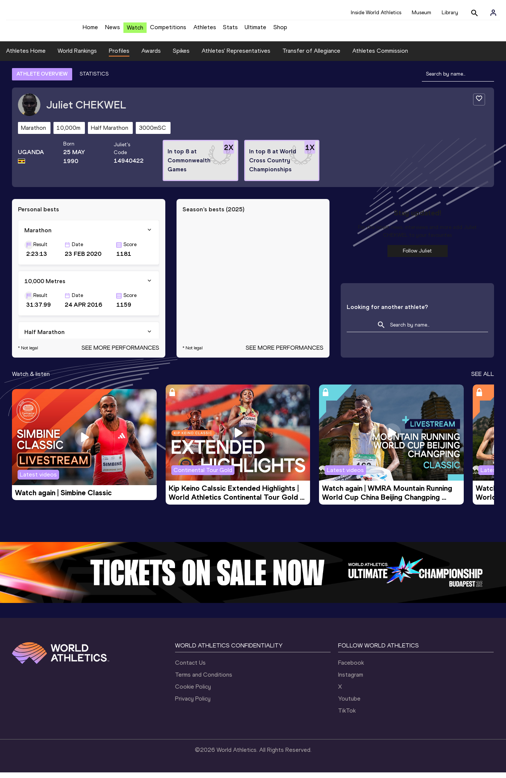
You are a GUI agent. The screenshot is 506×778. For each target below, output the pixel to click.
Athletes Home (26, 56)
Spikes (181, 56)
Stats (230, 30)
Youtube (349, 704)
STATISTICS (94, 79)
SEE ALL (482, 379)
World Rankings (77, 56)
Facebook (351, 668)
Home (90, 30)
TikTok (347, 716)
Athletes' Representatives (236, 56)
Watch (135, 30)
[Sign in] (493, 12)
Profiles (119, 56)
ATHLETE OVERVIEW (42, 79)
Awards (151, 56)
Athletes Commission (380, 56)
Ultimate (255, 30)
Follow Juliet (417, 256)
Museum (421, 12)
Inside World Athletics (376, 12)
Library (450, 12)
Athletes (204, 30)
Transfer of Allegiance (311, 56)
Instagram (350, 680)
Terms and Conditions (203, 680)
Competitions (168, 30)
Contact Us (190, 668)
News (112, 30)
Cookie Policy (193, 692)
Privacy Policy (193, 704)
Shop (280, 30)
